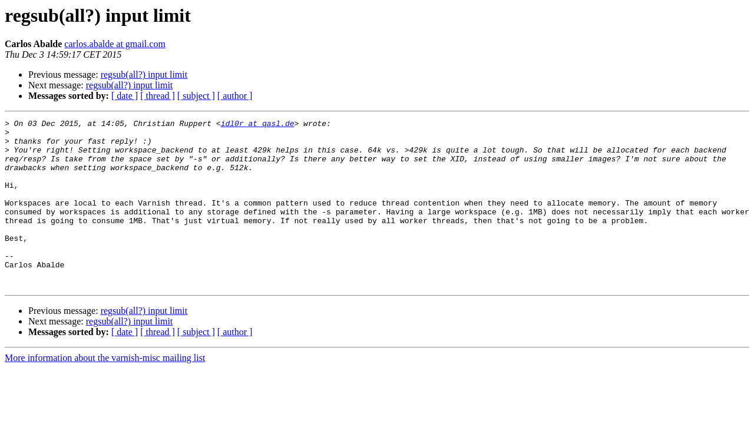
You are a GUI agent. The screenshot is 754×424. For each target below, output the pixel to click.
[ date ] (124, 96)
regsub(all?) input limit (144, 74)
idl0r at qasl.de (258, 125)
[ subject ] (196, 96)
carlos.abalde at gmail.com (114, 44)
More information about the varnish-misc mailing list (105, 391)
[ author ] (235, 96)
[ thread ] (157, 96)
